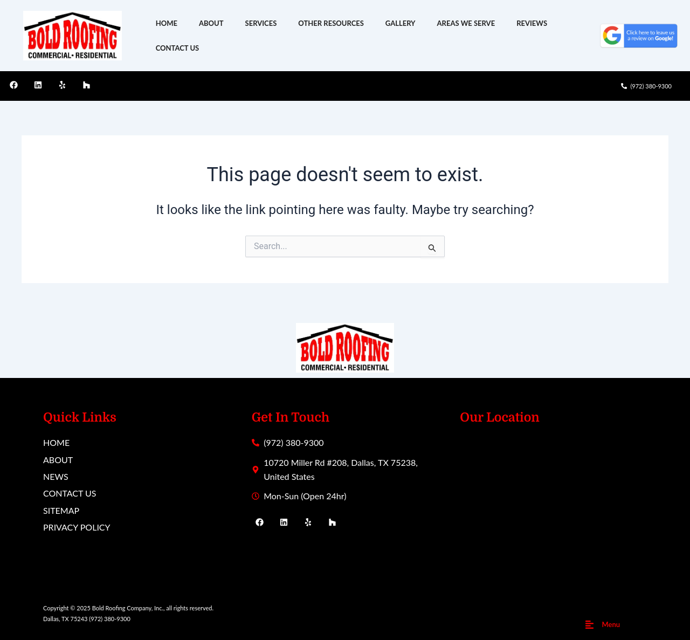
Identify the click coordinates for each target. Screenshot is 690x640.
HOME (166, 23)
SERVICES (261, 23)
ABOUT (211, 23)
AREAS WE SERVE (466, 23)
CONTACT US (177, 48)
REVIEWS (531, 23)
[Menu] (589, 624)
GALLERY (400, 23)
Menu (611, 624)
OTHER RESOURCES (331, 23)
